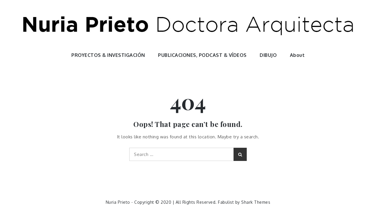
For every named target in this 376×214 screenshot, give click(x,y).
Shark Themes (255, 202)
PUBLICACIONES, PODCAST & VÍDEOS (202, 55)
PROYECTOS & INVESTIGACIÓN (108, 55)
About (297, 55)
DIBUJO (268, 55)
